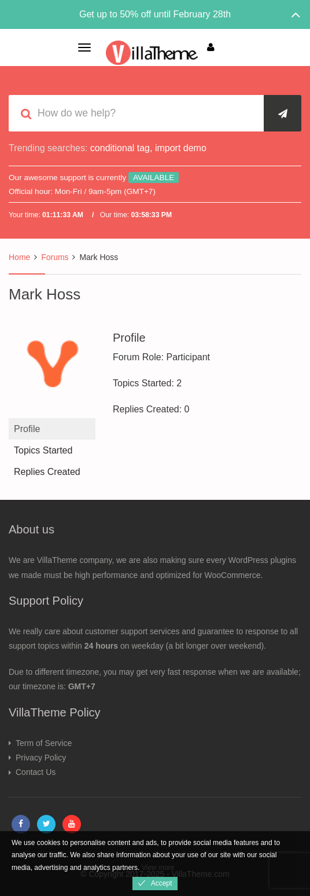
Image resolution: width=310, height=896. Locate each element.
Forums (54, 257)
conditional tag (120, 148)
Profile (27, 429)
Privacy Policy (41, 757)
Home (19, 257)
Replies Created (47, 472)
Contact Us (36, 772)
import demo (180, 148)
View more (158, 868)
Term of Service (44, 743)
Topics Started (43, 450)
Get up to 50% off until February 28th (155, 14)
